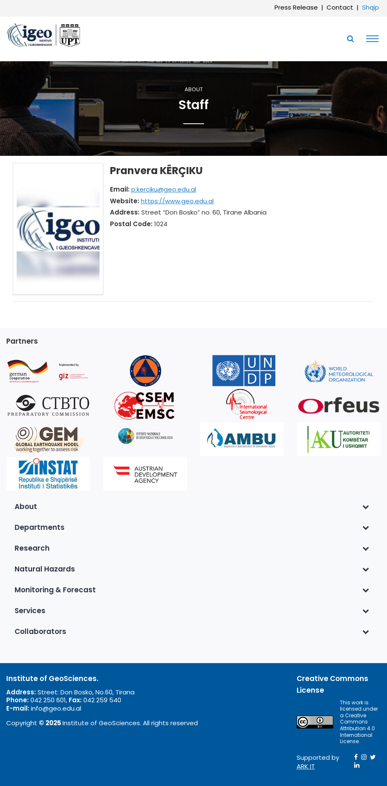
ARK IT (306, 766)
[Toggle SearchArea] (350, 38)
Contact (340, 7)
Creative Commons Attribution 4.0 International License (357, 728)
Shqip (370, 7)
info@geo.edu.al (56, 708)
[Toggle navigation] (370, 38)
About (194, 89)
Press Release (296, 7)
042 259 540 (102, 700)
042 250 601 (48, 700)
